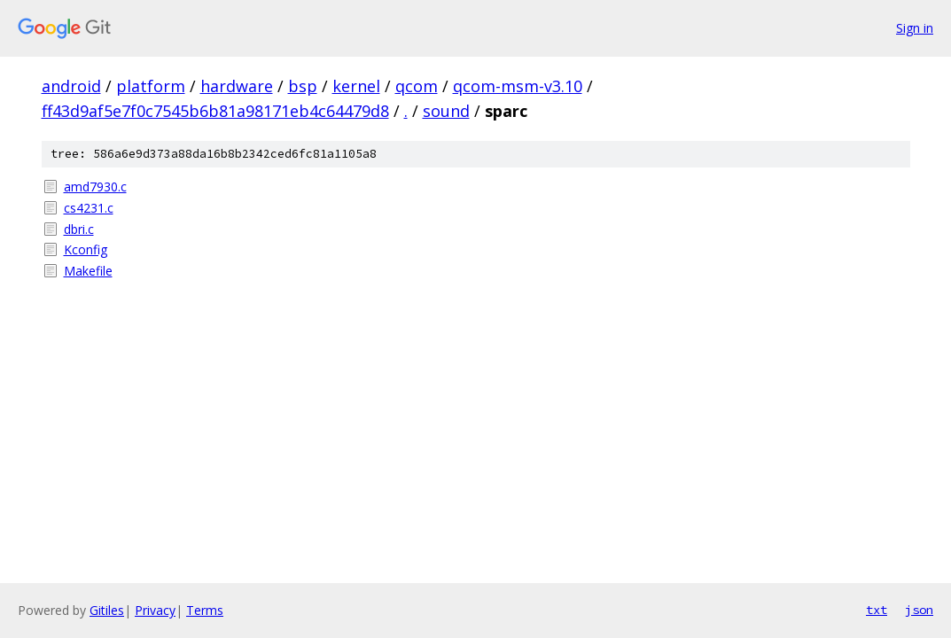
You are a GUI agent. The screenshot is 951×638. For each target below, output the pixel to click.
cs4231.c (88, 207)
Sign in (914, 27)
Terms (204, 610)
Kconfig (85, 249)
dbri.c (79, 229)
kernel (356, 86)
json (919, 610)
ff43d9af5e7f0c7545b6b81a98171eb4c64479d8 (215, 110)
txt (876, 610)
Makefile (88, 270)
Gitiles (107, 610)
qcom (416, 86)
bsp (302, 86)
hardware (236, 86)
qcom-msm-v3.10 (517, 86)
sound (446, 110)
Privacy (155, 610)
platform (150, 86)
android (71, 86)
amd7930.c (95, 186)
